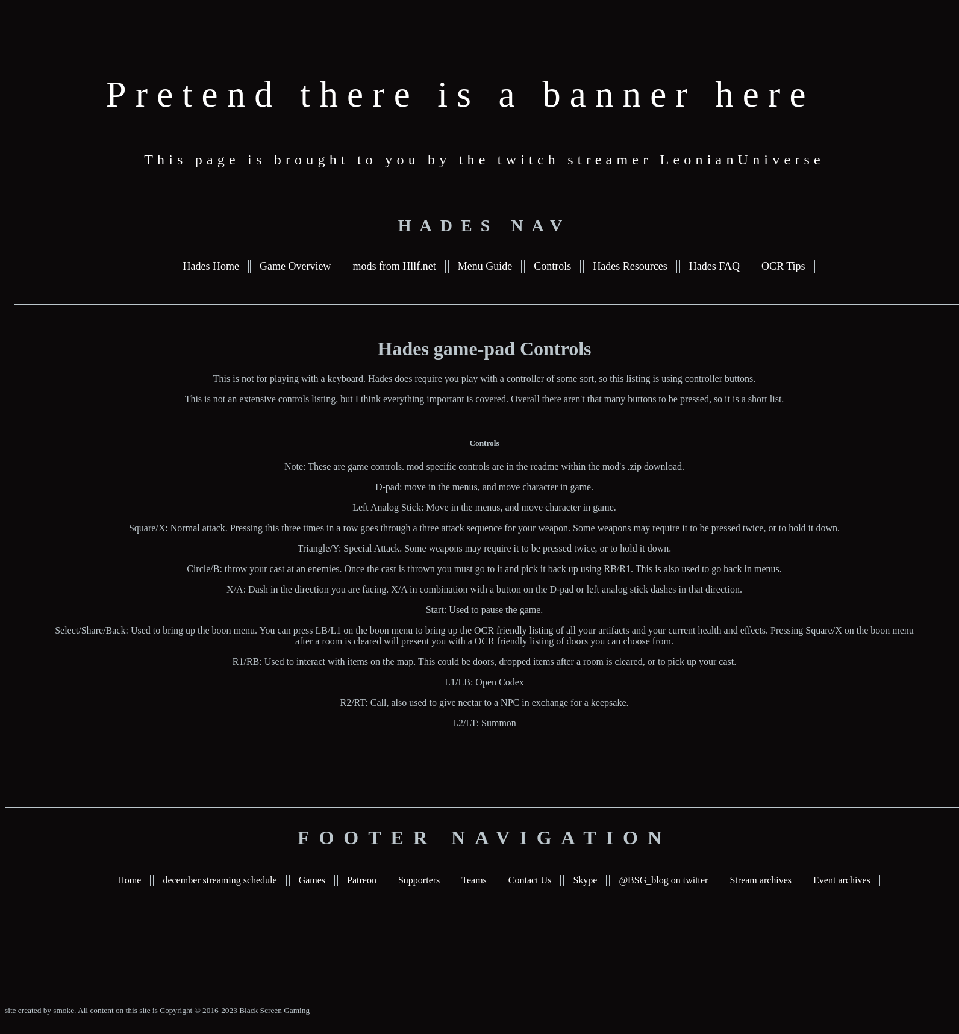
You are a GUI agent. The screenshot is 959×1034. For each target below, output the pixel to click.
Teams (474, 880)
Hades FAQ (714, 266)
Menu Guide (485, 266)
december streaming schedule (219, 880)
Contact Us (530, 880)
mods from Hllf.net (394, 266)
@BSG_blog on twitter (663, 880)
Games (312, 880)
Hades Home (211, 266)
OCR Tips (783, 266)
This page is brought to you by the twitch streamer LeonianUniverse (484, 159)
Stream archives (760, 880)
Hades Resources (630, 266)
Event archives (841, 880)
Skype (585, 880)
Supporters (419, 880)
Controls (552, 266)
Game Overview (295, 266)
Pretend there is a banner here (460, 94)
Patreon (361, 880)
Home (129, 880)
